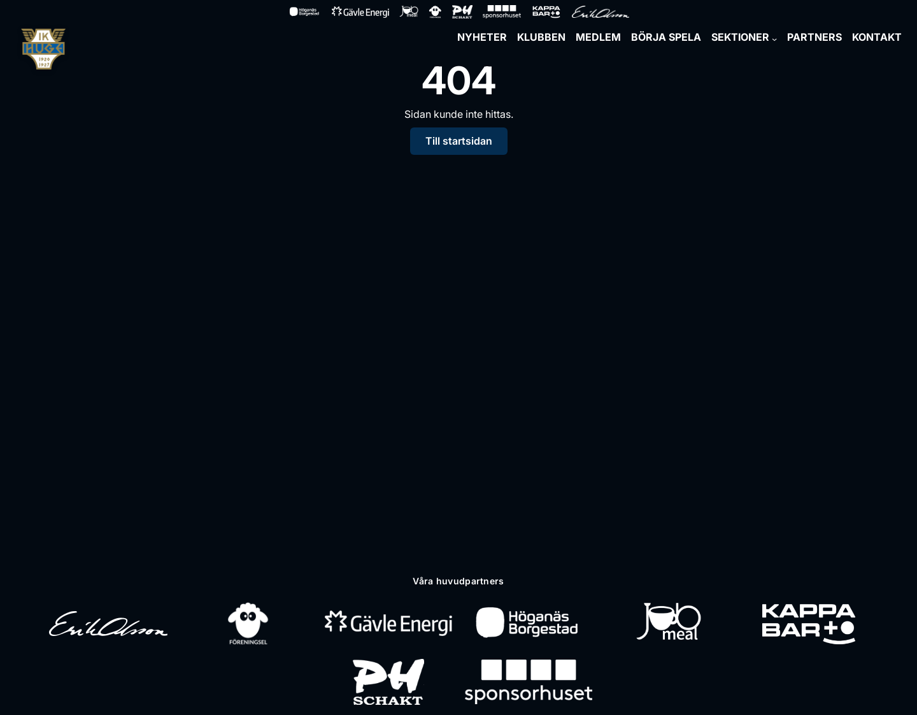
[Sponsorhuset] (528, 682)
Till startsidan (458, 140)
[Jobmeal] (668, 623)
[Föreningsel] (248, 623)
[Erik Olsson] (108, 623)
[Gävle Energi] (388, 623)
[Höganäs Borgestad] (528, 623)
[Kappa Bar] (809, 623)
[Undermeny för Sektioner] (774, 38)
